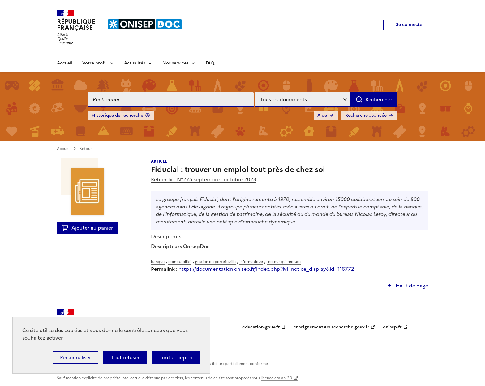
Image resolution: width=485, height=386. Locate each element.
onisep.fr (392, 327)
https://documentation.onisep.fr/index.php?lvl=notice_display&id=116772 (266, 269)
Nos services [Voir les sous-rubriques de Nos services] (175, 63)
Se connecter (410, 24)
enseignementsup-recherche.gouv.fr (331, 327)
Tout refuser (125, 357)
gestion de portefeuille (215, 262)
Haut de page (411, 285)
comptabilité (179, 262)
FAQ (210, 63)
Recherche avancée (366, 115)
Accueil (64, 63)
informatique (251, 262)
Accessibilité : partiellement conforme (234, 363)
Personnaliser (75, 357)
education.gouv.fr (261, 327)
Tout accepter (176, 357)
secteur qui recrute (284, 262)
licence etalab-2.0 (276, 378)
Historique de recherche (117, 115)
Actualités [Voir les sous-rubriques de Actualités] (134, 63)
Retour (85, 148)
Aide (322, 115)
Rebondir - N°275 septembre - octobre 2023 (203, 179)
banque (158, 262)
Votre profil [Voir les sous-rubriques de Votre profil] (94, 63)
